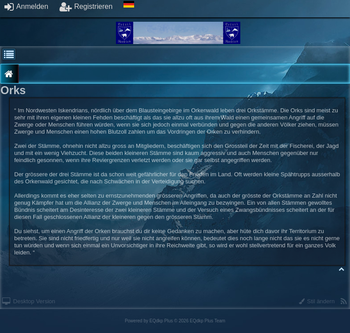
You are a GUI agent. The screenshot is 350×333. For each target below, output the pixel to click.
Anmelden (26, 6)
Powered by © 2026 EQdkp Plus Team (175, 320)
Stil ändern (317, 301)
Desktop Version (28, 301)
